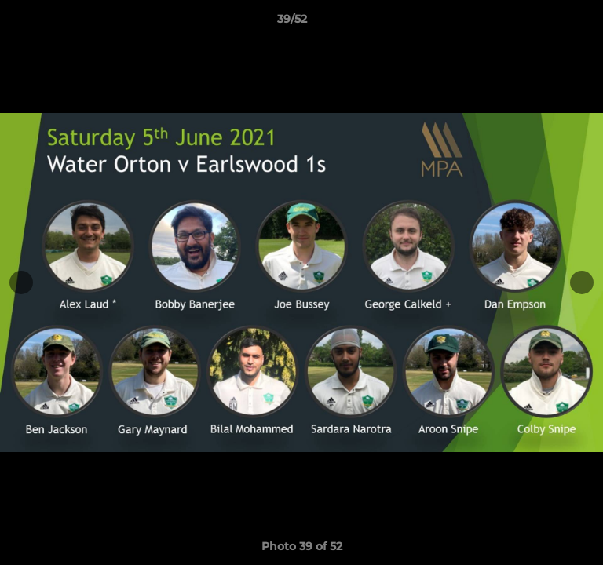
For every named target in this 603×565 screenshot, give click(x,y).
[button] (546, 23)
